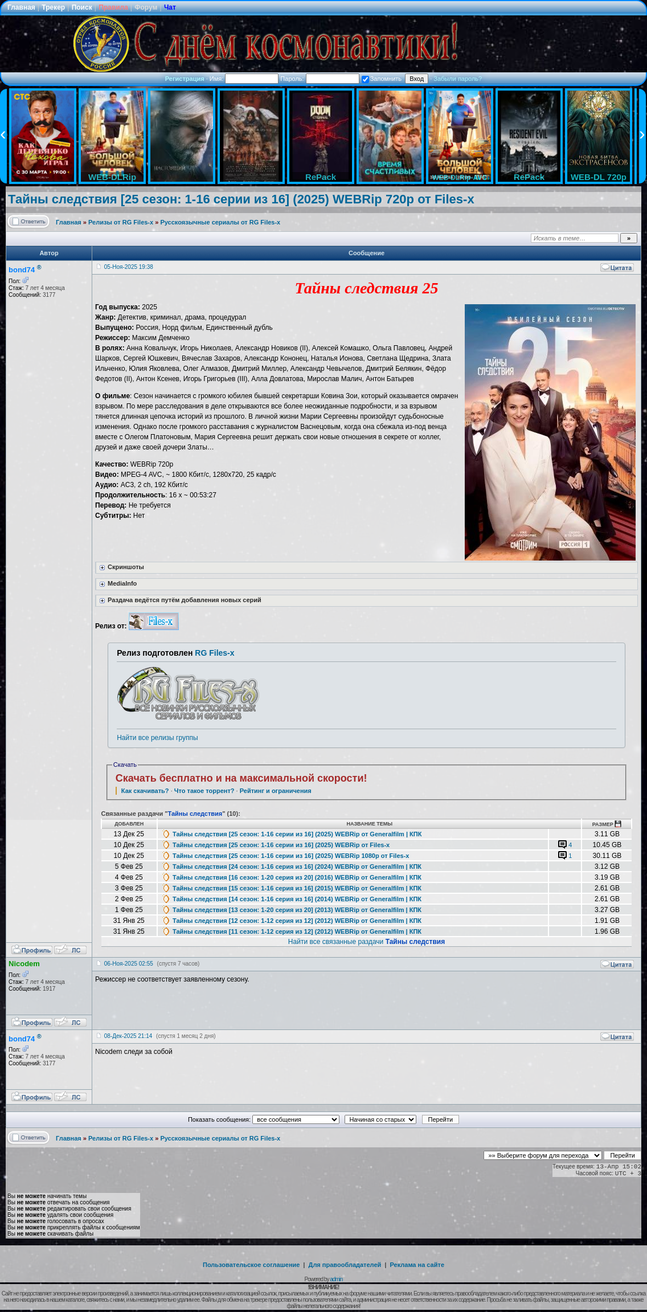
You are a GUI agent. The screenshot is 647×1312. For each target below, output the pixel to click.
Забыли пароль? (457, 78)
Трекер (53, 7)
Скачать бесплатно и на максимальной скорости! (241, 778)
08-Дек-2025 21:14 (128, 1036)
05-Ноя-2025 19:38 (128, 267)
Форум (145, 7)
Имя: (244, 78)
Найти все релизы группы (157, 738)
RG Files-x (214, 652)
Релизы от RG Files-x (120, 222)
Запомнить (382, 78)
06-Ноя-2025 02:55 (128, 964)
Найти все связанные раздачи (366, 942)
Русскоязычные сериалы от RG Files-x (220, 222)
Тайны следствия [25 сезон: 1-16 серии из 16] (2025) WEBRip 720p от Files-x (241, 199)
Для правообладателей (345, 1264)
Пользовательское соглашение (251, 1264)
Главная (21, 7)
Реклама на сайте (417, 1264)
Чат (170, 7)
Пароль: (319, 78)
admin (336, 1279)
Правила (113, 7)
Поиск (82, 7)
